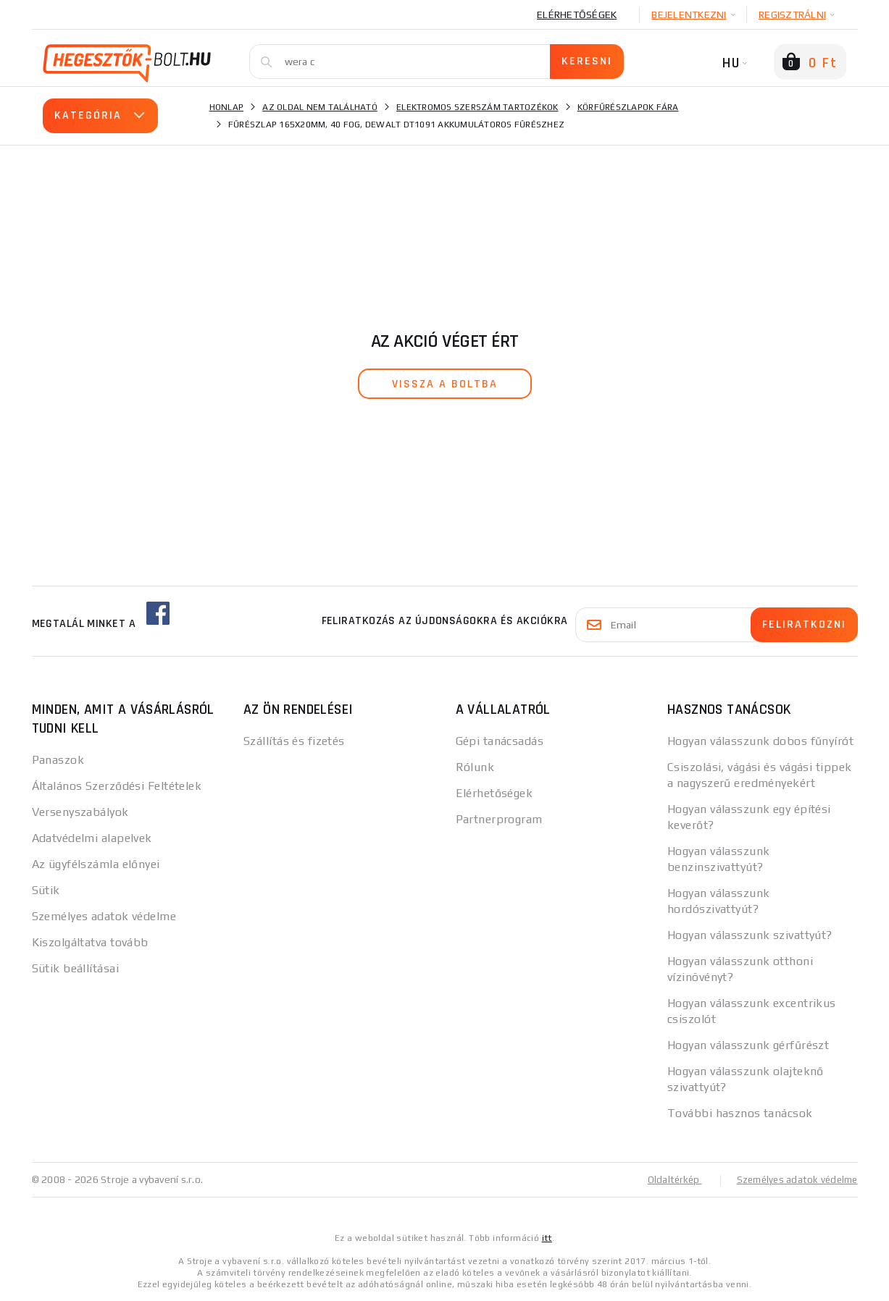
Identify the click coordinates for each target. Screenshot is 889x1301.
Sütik (46, 890)
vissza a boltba (445, 384)
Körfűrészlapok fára (628, 107)
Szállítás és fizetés (294, 741)
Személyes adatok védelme (104, 916)
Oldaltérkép (666, 1179)
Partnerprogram (499, 819)
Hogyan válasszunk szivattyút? (749, 935)
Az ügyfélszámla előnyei (96, 864)
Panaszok (58, 760)
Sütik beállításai (75, 968)
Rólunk (475, 767)
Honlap (226, 107)
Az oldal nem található (319, 107)
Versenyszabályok (80, 812)
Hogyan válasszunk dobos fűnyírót (760, 741)
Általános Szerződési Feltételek (117, 786)
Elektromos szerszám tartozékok (477, 107)
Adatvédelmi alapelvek (92, 838)
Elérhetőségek (577, 14)
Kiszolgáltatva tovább (90, 942)
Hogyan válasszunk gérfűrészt (748, 1045)
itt (547, 1237)
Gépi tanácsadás (500, 741)
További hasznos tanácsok (740, 1113)
